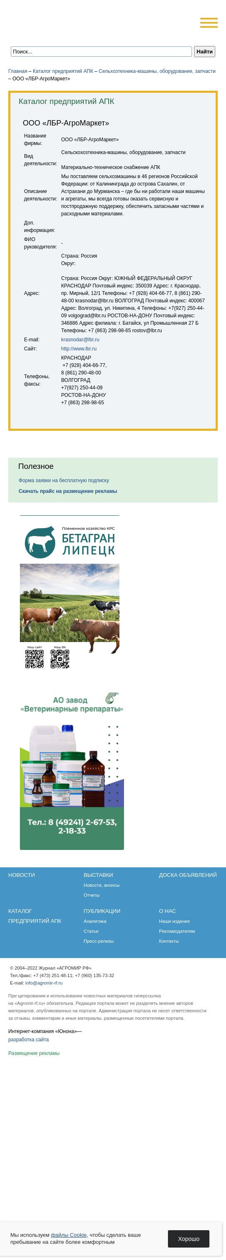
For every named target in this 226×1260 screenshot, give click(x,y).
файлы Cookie (69, 1235)
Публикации (102, 911)
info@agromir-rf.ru (43, 982)
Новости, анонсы (102, 885)
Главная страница (46, 34)
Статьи (91, 931)
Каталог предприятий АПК (63, 71)
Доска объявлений (188, 875)
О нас (167, 911)
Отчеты (92, 895)
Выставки (98, 875)
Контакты (169, 941)
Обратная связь (58, 34)
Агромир (61, 19)
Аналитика (95, 921)
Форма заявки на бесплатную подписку (64, 480)
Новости (21, 875)
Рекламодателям (177, 931)
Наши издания (174, 921)
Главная (17, 71)
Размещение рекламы (34, 1053)
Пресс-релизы (99, 941)
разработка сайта (28, 1040)
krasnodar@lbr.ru (80, 340)
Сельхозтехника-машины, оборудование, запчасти (157, 71)
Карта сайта (69, 34)
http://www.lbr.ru (79, 349)
